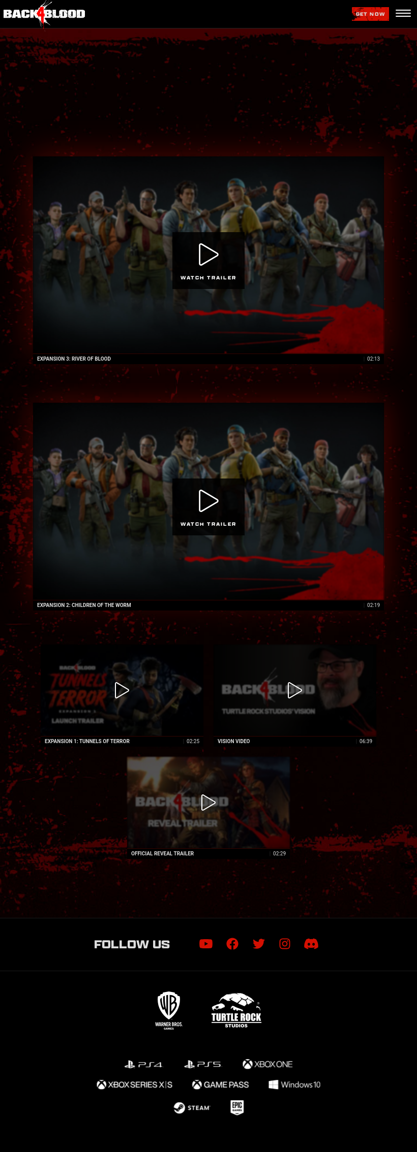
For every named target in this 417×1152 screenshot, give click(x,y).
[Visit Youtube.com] (206, 944)
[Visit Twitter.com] (258, 944)
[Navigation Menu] (403, 14)
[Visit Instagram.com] (284, 944)
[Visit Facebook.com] (232, 944)
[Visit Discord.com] (311, 944)
